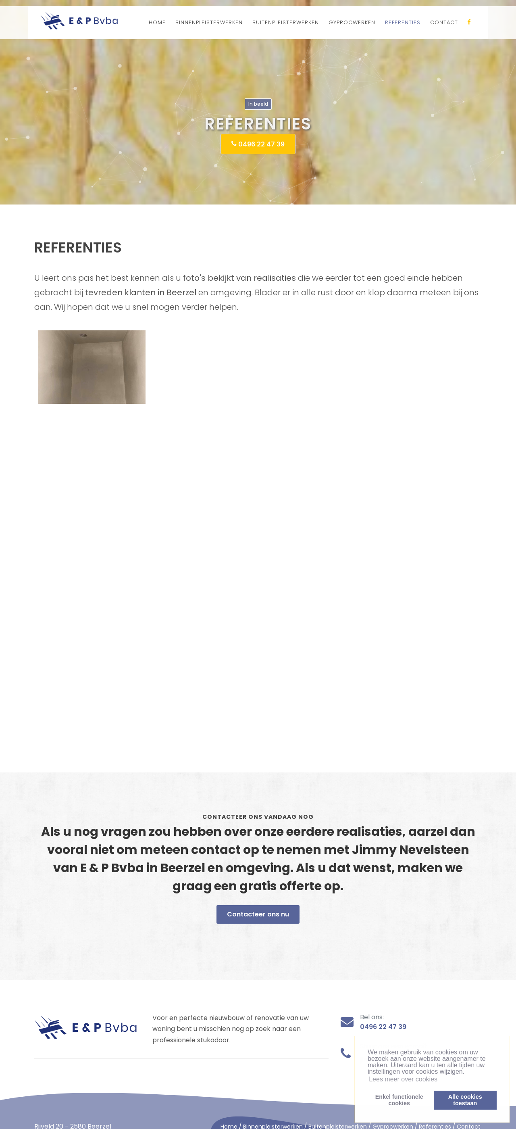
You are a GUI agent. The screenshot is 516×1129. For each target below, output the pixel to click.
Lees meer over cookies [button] (403, 1079)
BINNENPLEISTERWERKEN (209, 22)
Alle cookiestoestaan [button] (465, 1100)
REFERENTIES (402, 22)
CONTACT (444, 22)
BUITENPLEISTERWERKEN (285, 22)
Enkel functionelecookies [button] (399, 1100)
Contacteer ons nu (258, 914)
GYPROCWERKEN (352, 22)
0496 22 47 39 (258, 144)
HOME (157, 22)
